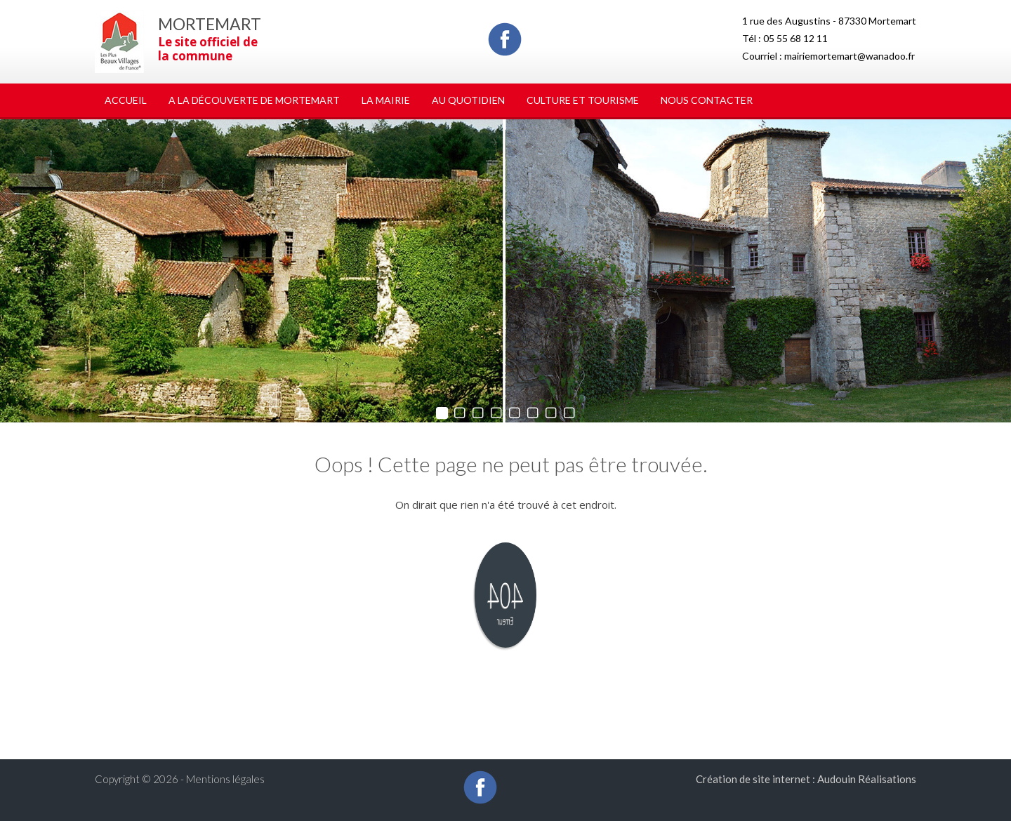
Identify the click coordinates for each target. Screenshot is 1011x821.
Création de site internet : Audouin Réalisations (806, 779)
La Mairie (386, 100)
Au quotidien (468, 100)
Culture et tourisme (583, 100)
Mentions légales (225, 779)
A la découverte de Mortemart (254, 100)
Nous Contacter (707, 100)
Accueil (126, 100)
